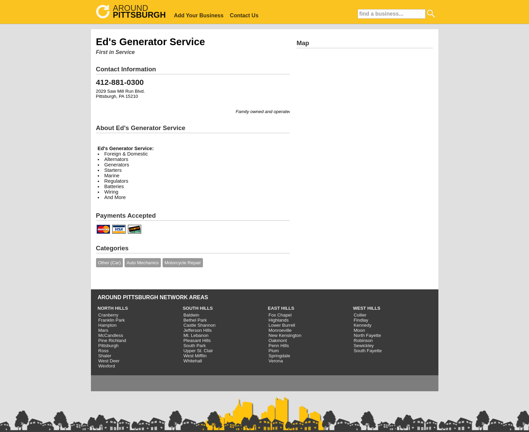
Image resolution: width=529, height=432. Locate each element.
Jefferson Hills (197, 330)
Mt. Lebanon (195, 335)
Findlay (361, 320)
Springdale (279, 355)
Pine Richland (112, 340)
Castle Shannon (199, 325)
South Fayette (368, 350)
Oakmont (277, 340)
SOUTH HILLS (198, 308)
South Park (194, 345)
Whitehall (192, 360)
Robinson (363, 340)
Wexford (106, 365)
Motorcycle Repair (183, 262)
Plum (273, 350)
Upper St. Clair (198, 350)
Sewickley (364, 345)
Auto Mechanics (143, 262)
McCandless (110, 335)
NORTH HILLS (113, 308)
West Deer (109, 360)
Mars (103, 330)
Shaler (105, 355)
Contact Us (244, 15)
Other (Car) (109, 262)
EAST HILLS (281, 308)
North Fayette (367, 335)
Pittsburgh (108, 345)
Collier (360, 315)
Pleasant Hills (197, 340)
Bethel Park (195, 320)
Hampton (107, 325)
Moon (359, 330)
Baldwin (191, 315)
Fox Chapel (279, 315)
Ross (103, 350)
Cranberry (108, 315)
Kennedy (363, 325)
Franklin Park (111, 320)
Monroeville (279, 330)
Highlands (278, 320)
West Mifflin (194, 355)
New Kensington (284, 335)
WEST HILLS (366, 308)
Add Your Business (199, 15)
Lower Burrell (281, 325)
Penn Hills (278, 345)
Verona (275, 360)
